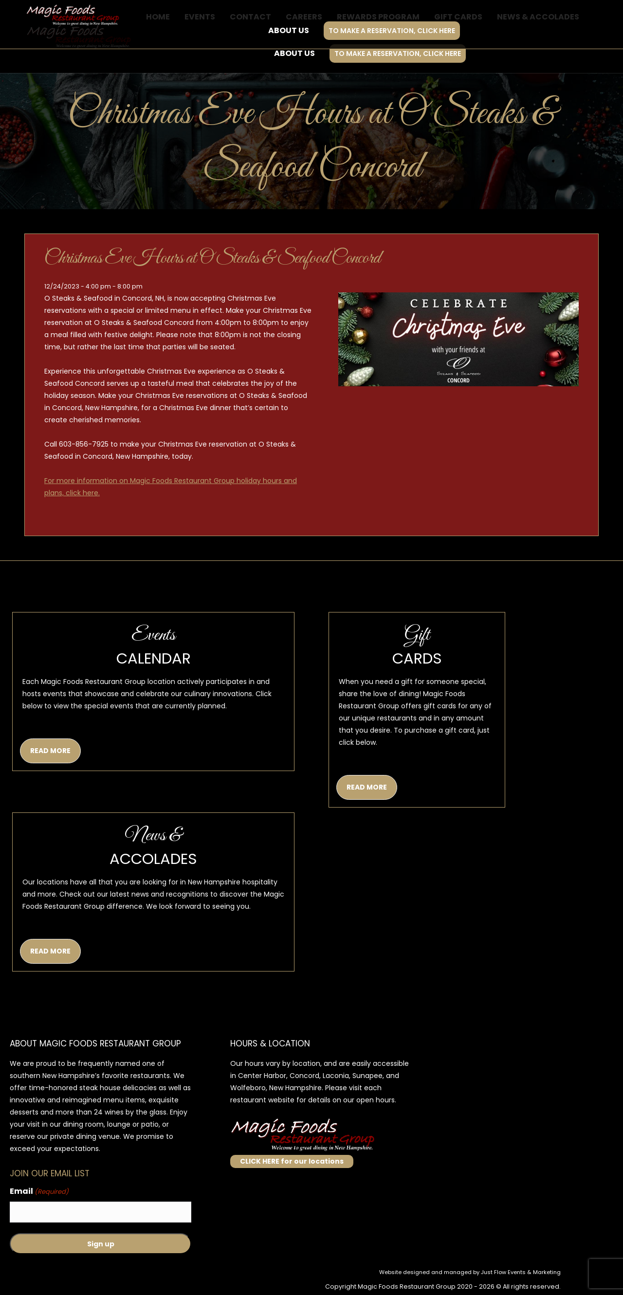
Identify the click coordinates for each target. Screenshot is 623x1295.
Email (39, 1192)
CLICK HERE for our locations (292, 1161)
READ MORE (50, 750)
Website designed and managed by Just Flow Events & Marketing (470, 1272)
